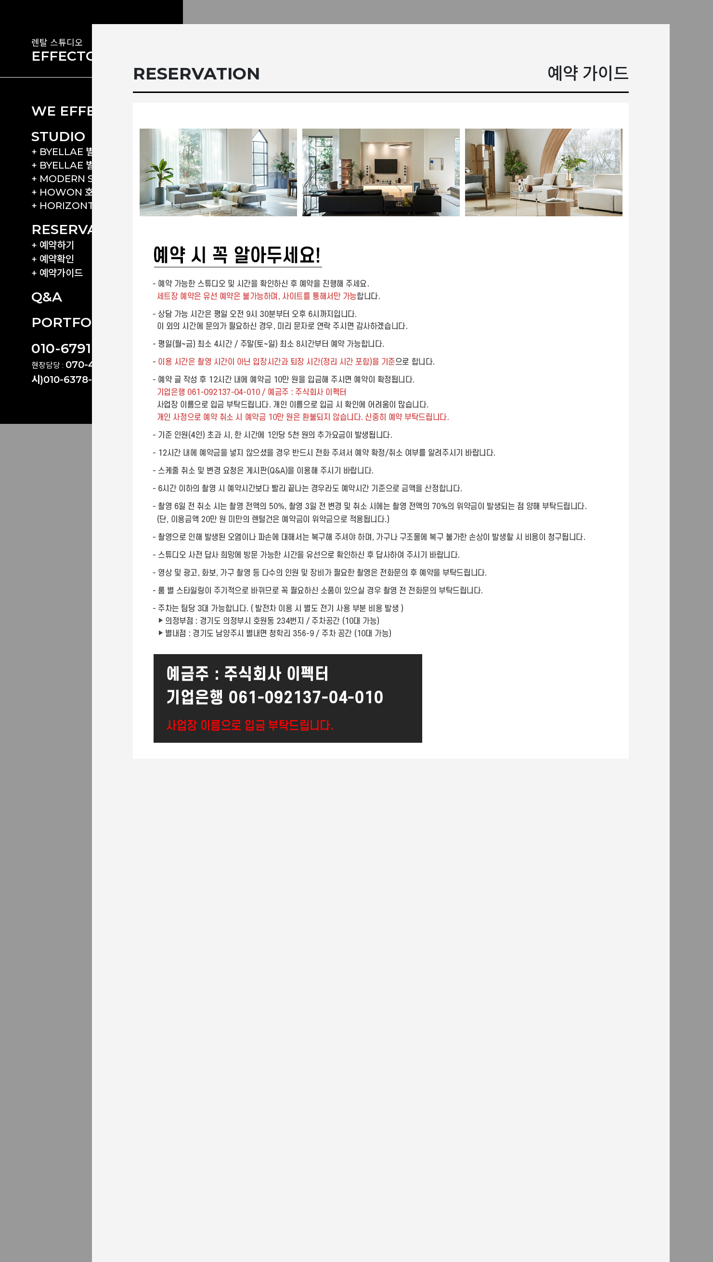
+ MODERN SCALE (75, 178)
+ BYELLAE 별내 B (72, 165)
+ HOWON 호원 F (71, 192)
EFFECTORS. (75, 56)
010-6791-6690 (81, 348)
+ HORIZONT (62, 205)
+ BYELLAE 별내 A (72, 152)
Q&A (46, 297)
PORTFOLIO (73, 322)
